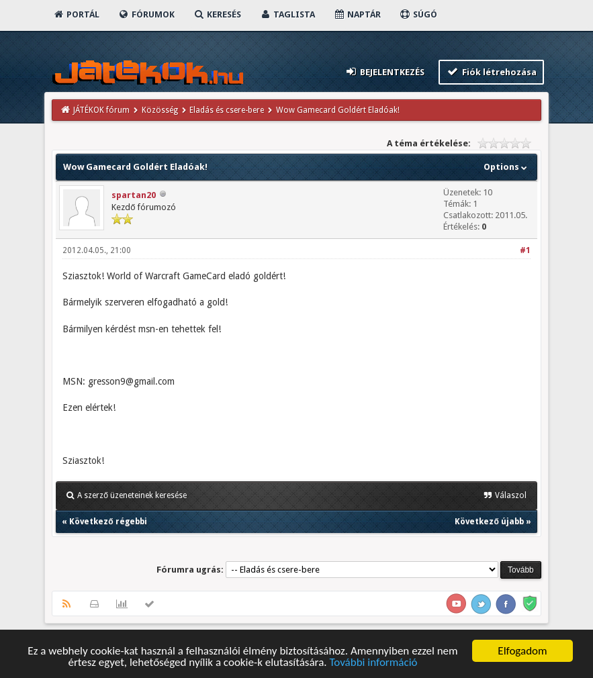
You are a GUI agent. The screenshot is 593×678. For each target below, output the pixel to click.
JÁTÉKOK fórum (101, 110)
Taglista (287, 14)
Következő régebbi (107, 521)
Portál (75, 14)
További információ (373, 663)
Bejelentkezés (385, 71)
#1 (525, 250)
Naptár (357, 14)
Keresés (217, 14)
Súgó (418, 14)
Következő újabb (489, 521)
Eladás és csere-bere (226, 110)
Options (507, 167)
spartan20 (133, 195)
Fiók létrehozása (491, 71)
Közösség (160, 110)
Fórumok (146, 14)
